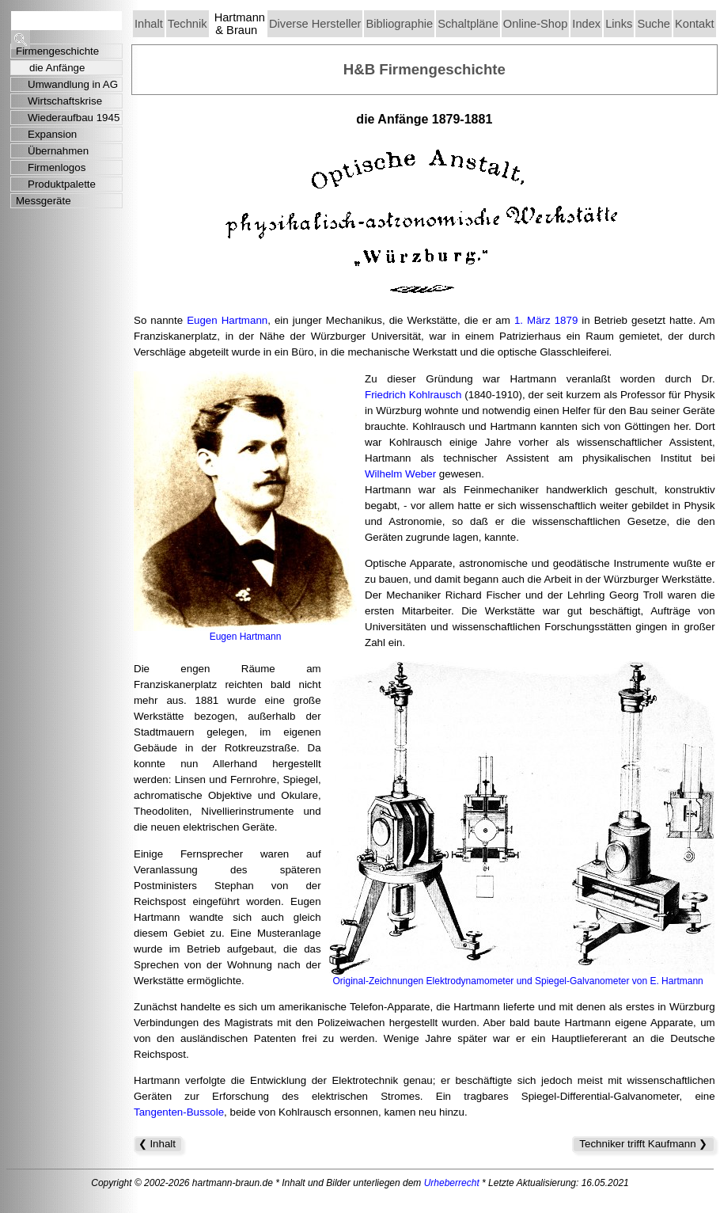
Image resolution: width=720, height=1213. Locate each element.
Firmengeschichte (57, 51)
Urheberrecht (451, 1182)
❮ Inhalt (158, 1144)
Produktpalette (62, 184)
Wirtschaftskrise (65, 101)
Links (618, 23)
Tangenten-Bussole (179, 1112)
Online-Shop (535, 23)
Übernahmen (58, 151)
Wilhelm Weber (400, 474)
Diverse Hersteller (315, 23)
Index (586, 23)
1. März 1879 (546, 320)
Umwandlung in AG (73, 84)
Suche (653, 23)
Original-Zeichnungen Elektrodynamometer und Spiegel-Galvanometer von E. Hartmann (518, 981)
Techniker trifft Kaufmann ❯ (643, 1144)
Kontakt (694, 23)
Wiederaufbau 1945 (73, 118)
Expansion (52, 134)
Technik (187, 23)
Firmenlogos (56, 167)
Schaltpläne (468, 23)
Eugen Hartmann (227, 320)
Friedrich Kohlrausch (413, 395)
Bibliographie (399, 23)
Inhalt (149, 23)
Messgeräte (43, 201)
